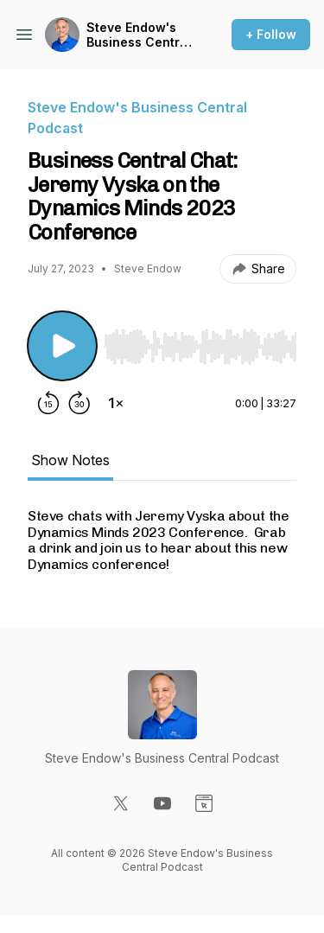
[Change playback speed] (115, 403)
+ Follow (270, 34)
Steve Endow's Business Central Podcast (138, 35)
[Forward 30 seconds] (79, 403)
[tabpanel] (162, 540)
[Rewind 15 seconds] (48, 403)
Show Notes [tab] (70, 460)
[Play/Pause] (62, 345)
